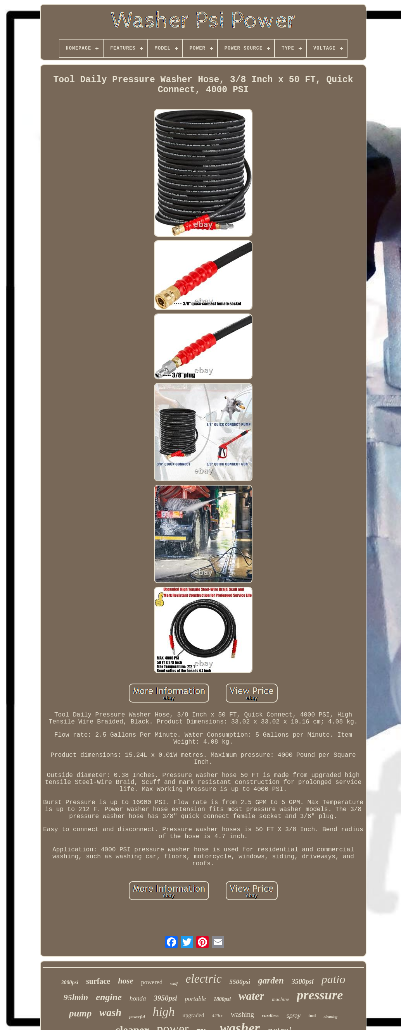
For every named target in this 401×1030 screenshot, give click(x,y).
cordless (270, 1015)
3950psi (165, 998)
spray (293, 1015)
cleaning (330, 1016)
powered (151, 982)
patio (333, 979)
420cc (217, 1015)
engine (109, 997)
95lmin (76, 997)
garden (270, 980)
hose (125, 980)
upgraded (193, 1015)
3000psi (69, 982)
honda (138, 998)
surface (98, 981)
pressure (320, 995)
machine (280, 999)
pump (80, 1013)
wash (110, 1012)
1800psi (222, 999)
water (251, 996)
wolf (174, 983)
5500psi (239, 981)
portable (195, 999)
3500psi (303, 981)
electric (203, 978)
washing (242, 1014)
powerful (137, 1016)
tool (312, 1015)
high (164, 1011)
